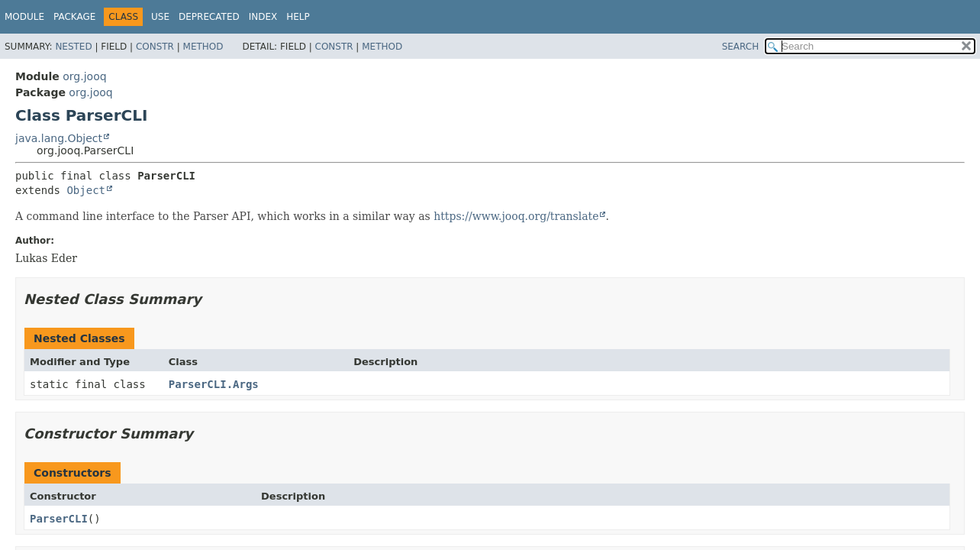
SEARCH (740, 46)
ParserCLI (59, 519)
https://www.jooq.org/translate (516, 216)
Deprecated (209, 16)
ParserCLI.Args (214, 384)
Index (263, 16)
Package (74, 16)
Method (203, 46)
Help (298, 16)
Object (85, 190)
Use (160, 16)
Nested (73, 46)
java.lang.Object (58, 138)
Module (24, 16)
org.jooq (84, 76)
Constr (155, 46)
